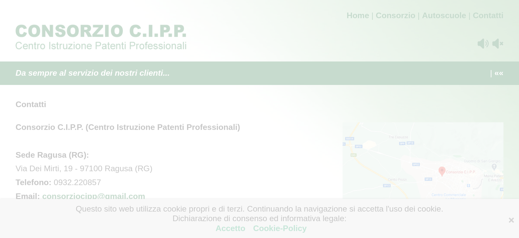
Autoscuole (444, 15)
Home (358, 15)
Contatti (488, 15)
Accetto (231, 228)
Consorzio (395, 15)
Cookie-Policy (279, 228)
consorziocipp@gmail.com (93, 196)
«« (499, 72)
